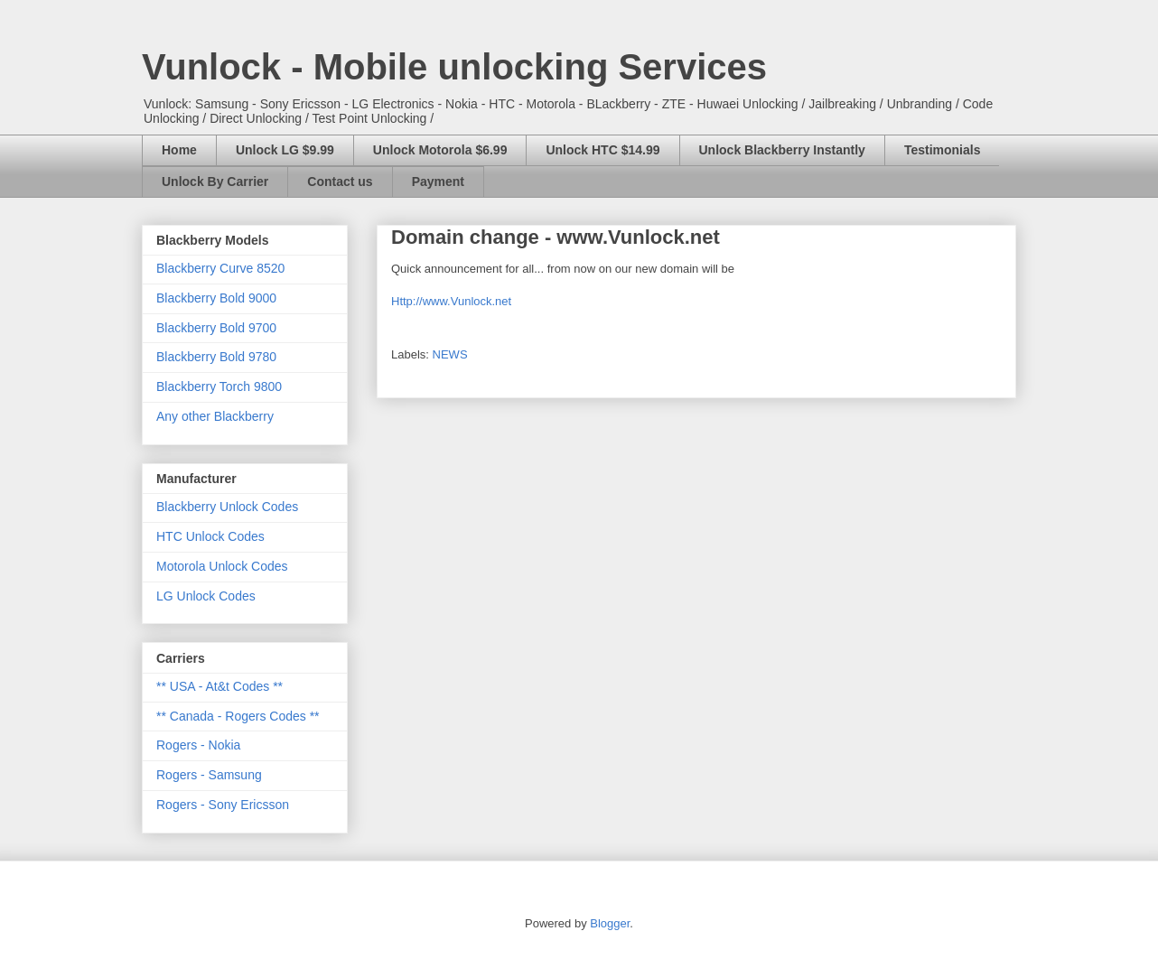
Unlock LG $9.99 (285, 150)
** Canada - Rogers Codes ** (238, 716)
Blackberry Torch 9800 (219, 386)
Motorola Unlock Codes (222, 566)
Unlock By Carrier (215, 181)
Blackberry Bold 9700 (216, 328)
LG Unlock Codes (206, 596)
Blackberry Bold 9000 (216, 298)
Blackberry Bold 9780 (216, 356)
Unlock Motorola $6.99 (440, 150)
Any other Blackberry (215, 416)
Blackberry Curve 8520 (220, 268)
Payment (438, 181)
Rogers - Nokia (198, 745)
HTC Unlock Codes (210, 536)
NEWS (450, 354)
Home (179, 150)
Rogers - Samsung (209, 775)
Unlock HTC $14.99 (602, 150)
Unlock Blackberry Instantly (782, 150)
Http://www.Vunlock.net (451, 301)
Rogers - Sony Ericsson (222, 804)
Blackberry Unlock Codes (227, 506)
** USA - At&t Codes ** (219, 686)
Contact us (339, 181)
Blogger (610, 923)
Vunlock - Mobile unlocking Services (454, 67)
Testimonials (942, 150)
